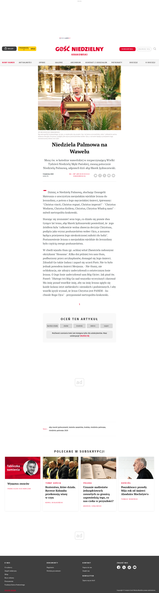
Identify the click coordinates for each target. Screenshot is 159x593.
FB (100, 174)
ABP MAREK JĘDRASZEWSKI (58, 427)
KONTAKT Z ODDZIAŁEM (96, 62)
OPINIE (42, 62)
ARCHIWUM (76, 62)
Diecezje (134, 62)
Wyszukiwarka (154, 48)
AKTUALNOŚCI (25, 62)
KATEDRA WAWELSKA (76, 427)
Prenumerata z (24, 48)
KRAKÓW (87, 427)
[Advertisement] (79, 19)
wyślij (114, 174)
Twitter (105, 174)
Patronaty (116, 62)
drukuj (109, 174)
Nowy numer (8, 62)
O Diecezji (150, 62)
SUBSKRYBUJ (127, 49)
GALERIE (59, 62)
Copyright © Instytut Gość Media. (127, 590)
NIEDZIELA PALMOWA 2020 (58, 430)
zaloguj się (144, 49)
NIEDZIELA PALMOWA (98, 427)
